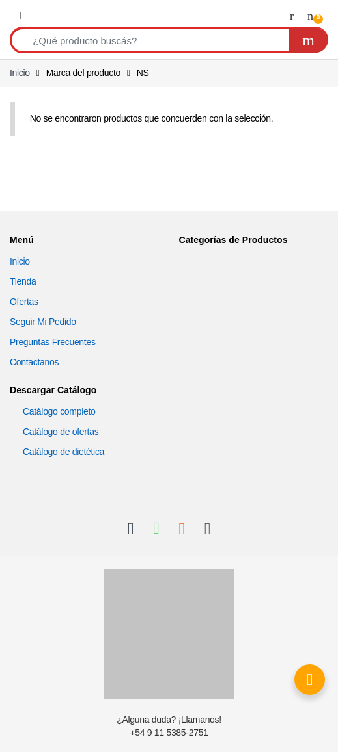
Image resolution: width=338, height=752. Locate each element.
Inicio (20, 73)
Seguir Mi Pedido (43, 322)
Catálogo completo (59, 411)
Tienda (23, 281)
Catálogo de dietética (63, 452)
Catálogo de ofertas (60, 431)
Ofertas (24, 301)
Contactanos (34, 362)
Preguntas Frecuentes (53, 342)
